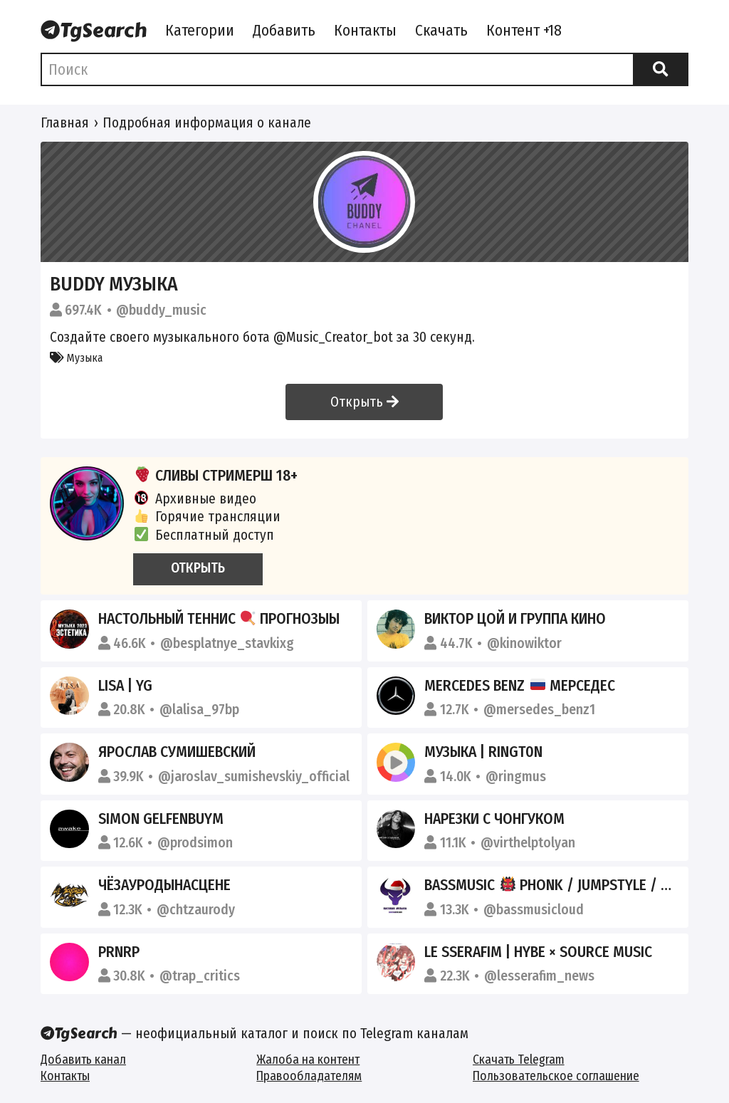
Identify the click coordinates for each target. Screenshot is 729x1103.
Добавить (284, 30)
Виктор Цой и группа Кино (515, 619)
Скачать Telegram (519, 1059)
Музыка (76, 358)
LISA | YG (125, 685)
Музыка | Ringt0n (483, 752)
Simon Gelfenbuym (161, 819)
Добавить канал (83, 1059)
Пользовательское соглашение (556, 1076)
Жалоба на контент (308, 1059)
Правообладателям (309, 1076)
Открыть (364, 402)
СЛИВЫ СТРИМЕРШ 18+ (215, 475)
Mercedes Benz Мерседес (519, 685)
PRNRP (119, 952)
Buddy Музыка (114, 284)
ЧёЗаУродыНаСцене (164, 885)
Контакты (365, 30)
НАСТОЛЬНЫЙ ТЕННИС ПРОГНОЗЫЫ (219, 619)
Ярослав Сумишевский (177, 752)
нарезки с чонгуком (494, 819)
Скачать (441, 30)
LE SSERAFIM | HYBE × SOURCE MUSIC (538, 952)
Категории (199, 30)
